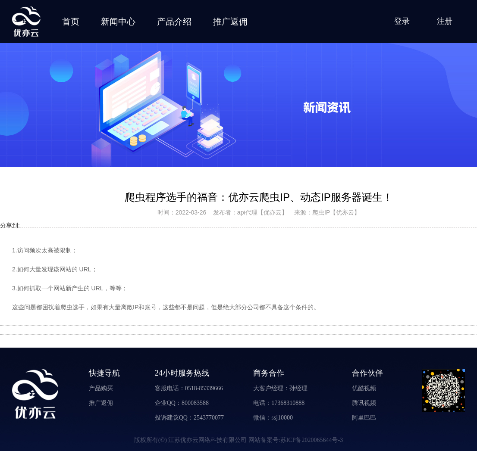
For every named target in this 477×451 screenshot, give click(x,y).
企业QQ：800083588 (182, 403)
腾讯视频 (364, 403)
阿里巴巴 (364, 417)
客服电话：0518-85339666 (189, 388)
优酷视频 (364, 388)
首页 (70, 21)
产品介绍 (174, 21)
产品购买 (101, 388)
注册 (444, 21)
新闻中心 (118, 21)
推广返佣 (230, 21)
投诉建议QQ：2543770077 (189, 417)
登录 (402, 21)
